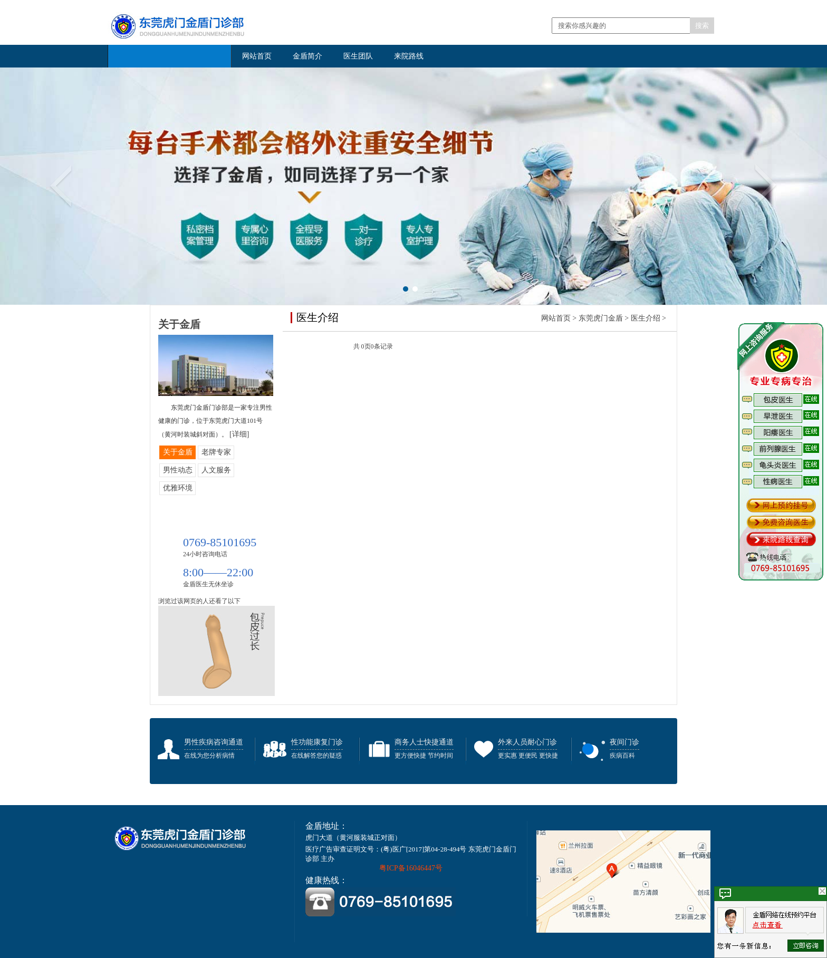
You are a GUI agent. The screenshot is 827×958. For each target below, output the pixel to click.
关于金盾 (178, 452)
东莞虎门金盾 (601, 318)
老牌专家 (216, 452)
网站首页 (257, 56)
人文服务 (216, 470)
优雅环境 (178, 488)
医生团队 (358, 56)
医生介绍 (645, 318)
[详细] (239, 434)
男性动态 (178, 470)
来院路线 (409, 56)
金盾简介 (307, 56)
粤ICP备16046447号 (411, 868)
